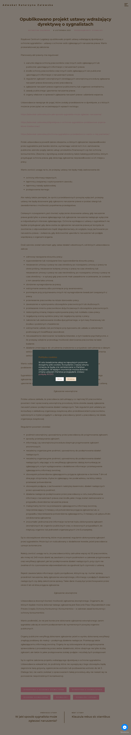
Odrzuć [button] (59, 379)
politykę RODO (46, 374)
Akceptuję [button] (71, 379)
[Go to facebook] (124, 727)
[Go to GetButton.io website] (124, 732)
